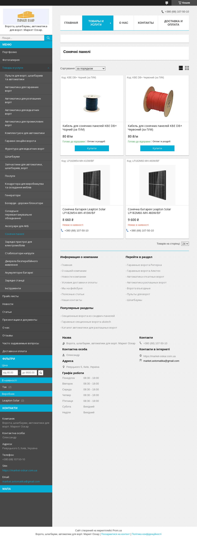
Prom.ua (117, 530)
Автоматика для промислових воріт (24, 123)
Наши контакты (72, 300)
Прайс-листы (10, 296)
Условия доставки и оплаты (79, 282)
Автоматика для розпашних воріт (23, 100)
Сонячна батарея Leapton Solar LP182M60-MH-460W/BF (149, 211)
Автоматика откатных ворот (145, 276)
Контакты (146, 22)
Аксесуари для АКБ (17, 226)
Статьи (7, 312)
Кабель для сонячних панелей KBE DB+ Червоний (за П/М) (155, 127)
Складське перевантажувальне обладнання (18, 214)
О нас (5, 327)
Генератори (13, 195)
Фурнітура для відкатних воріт (24, 148)
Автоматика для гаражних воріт (22, 88)
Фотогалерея (10, 60)
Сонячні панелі (14, 234)
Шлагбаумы (134, 300)
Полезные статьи (73, 294)
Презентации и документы (19, 319)
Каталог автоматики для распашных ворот (89, 327)
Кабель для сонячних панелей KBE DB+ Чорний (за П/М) (90, 127)
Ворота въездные (139, 288)
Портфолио (9, 52)
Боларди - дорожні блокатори (24, 203)
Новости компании (74, 276)
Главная (71, 22)
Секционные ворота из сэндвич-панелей (88, 316)
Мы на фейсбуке (72, 288)
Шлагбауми (12, 156)
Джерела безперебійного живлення (21, 262)
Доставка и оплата (14, 351)
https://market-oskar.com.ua (19, 470)
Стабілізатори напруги (19, 253)
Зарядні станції (14, 280)
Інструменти (13, 288)
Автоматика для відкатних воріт (22, 111)
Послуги (10, 176)
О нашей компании (74, 271)
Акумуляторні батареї (19, 272)
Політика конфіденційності (147, 534)
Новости (7, 304)
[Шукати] (48, 38)
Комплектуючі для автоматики (25, 133)
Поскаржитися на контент (115, 534)
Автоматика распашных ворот (147, 282)
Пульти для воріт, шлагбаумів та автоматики (24, 77)
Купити (91, 148)
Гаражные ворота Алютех (143, 271)
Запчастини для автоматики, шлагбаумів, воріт (23, 166)
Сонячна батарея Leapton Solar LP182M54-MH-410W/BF (84, 211)
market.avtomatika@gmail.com (21, 481)
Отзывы (7, 335)
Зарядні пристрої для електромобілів (18, 243)
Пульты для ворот (138, 294)
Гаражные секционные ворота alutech (86, 321)
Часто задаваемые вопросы (20, 343)
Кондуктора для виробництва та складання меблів (24, 185)
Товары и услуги (12, 67)
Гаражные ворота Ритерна (144, 265)
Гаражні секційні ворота (20, 141)
